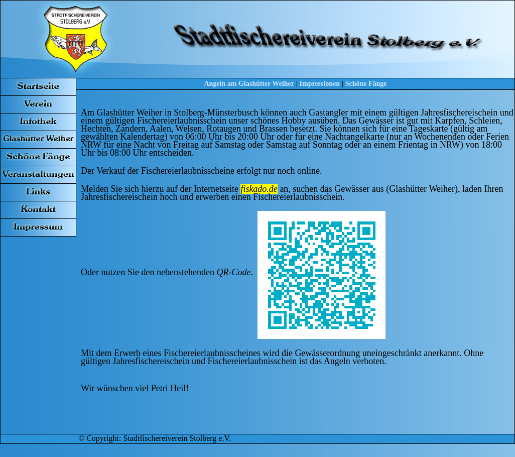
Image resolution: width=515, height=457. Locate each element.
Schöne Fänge (366, 83)
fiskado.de (259, 189)
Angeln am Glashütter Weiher (249, 83)
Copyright (102, 438)
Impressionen (320, 83)
